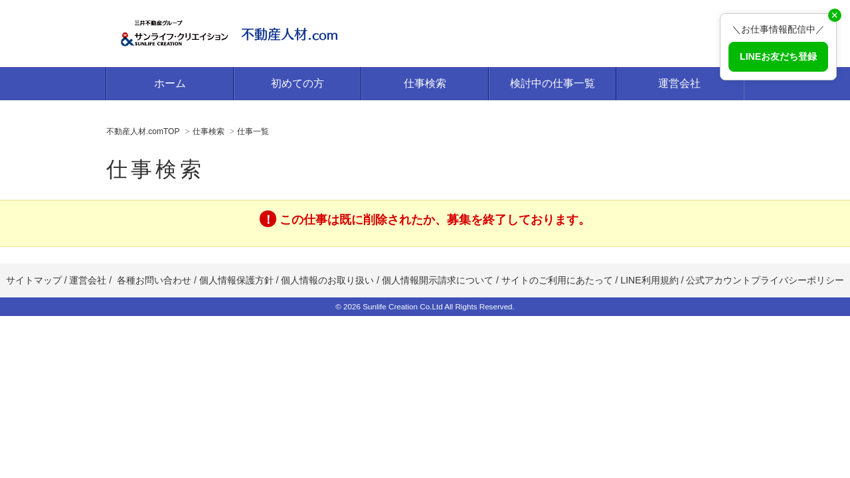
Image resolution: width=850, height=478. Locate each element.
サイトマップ (34, 280)
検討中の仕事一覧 (552, 83)
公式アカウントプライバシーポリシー (765, 280)
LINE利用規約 (649, 280)
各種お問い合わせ (154, 280)
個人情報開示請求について (437, 280)
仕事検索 (425, 83)
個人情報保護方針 (236, 280)
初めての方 (297, 83)
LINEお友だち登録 (778, 56)
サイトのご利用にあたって (557, 280)
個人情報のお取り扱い (329, 280)
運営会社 (679, 83)
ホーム (170, 83)
